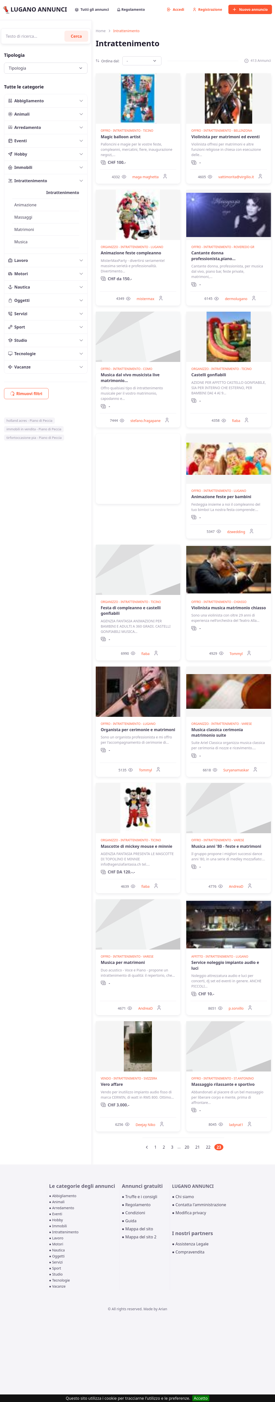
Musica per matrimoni (123, 962)
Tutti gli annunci (92, 9)
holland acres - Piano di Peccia (29, 420)
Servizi (17, 313)
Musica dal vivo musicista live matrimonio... (130, 377)
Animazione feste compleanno (131, 253)
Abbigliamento (26, 101)
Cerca (76, 36)
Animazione (25, 205)
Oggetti (19, 300)
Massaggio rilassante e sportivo (222, 1084)
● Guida (129, 1221)
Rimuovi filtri (26, 393)
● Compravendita (188, 1252)
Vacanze (19, 367)
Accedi (175, 9)
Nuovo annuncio (250, 9)
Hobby (17, 154)
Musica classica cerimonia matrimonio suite (217, 732)
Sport (16, 327)
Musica (21, 242)
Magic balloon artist (121, 136)
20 (187, 1147)
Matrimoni (24, 229)
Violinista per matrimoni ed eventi (225, 136)
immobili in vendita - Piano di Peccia (34, 429)
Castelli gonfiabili (208, 375)
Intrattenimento (27, 180)
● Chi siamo (183, 1196)
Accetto (201, 1398)
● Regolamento (136, 1204)
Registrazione (207, 9)
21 (197, 1147)
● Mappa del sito (137, 1229)
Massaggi (23, 217)
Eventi (17, 141)
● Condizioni (133, 1213)
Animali (19, 114)
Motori (18, 273)
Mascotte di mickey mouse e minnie (136, 846)
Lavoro (18, 260)
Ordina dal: (108, 61)
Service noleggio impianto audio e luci (225, 965)
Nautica (19, 287)
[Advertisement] (138, 469)
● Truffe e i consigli (139, 1196)
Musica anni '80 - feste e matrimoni (226, 846)
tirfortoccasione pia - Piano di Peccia (34, 437)
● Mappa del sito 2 (139, 1237)
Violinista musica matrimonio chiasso (228, 608)
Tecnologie (22, 353)
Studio (17, 340)
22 (208, 1147)
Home (101, 30)
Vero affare (112, 1084)
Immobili (20, 167)
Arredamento (24, 127)
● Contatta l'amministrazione (199, 1204)
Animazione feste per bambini (221, 496)
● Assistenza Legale (190, 1244)
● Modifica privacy (189, 1213)
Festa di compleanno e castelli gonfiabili (131, 610)
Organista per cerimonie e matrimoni (138, 729)
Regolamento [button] (131, 9)
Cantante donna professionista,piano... (213, 255)
